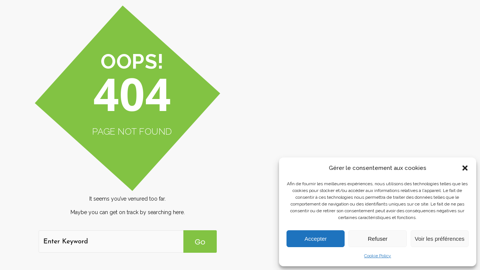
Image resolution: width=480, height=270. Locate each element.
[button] (465, 168)
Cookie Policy (377, 255)
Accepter (315, 239)
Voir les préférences (440, 239)
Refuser (378, 239)
